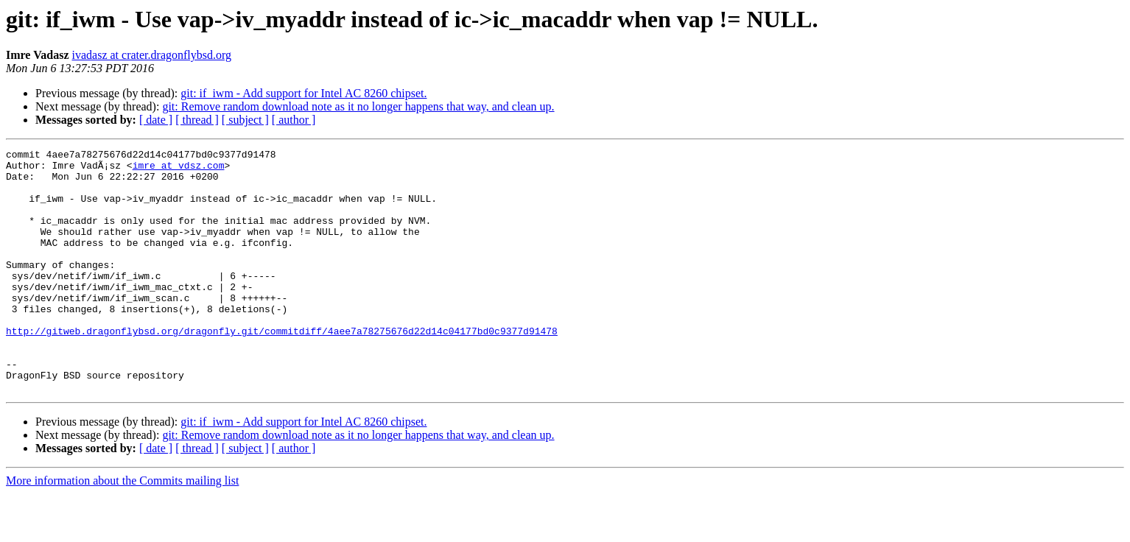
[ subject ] (245, 119)
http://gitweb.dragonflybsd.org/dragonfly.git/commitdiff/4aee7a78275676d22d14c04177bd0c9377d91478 (282, 368)
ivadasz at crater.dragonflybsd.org (152, 55)
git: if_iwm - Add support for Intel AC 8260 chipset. (303, 93)
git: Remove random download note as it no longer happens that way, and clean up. (358, 106)
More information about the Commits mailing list (122, 529)
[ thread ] (197, 119)
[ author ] (294, 119)
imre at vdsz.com (179, 169)
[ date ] (155, 119)
